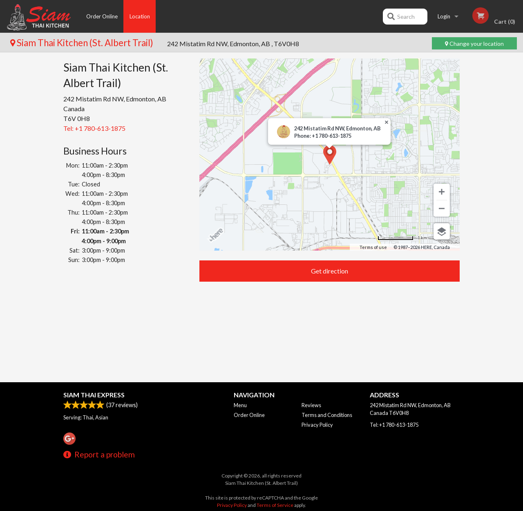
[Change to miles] (402, 238)
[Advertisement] (125, 324)
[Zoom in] (442, 192)
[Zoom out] (442, 208)
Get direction (329, 271)
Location (140, 16)
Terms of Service (275, 505)
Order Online (102, 16)
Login (444, 16)
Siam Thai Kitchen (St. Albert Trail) (82, 42)
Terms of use (373, 247)
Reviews (311, 405)
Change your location (474, 43)
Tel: (94, 128)
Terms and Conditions (327, 415)
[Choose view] (442, 231)
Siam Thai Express (94, 395)
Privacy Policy (317, 424)
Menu (240, 405)
